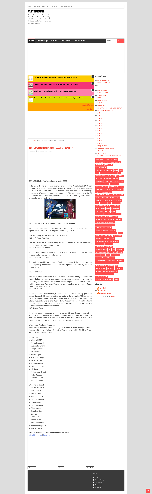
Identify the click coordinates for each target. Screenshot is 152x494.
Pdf (98, 113)
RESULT (120, 233)
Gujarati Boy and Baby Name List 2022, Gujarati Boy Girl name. (56, 77)
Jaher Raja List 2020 (117, 194)
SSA (113, 249)
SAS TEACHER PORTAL (102, 241)
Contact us (98, 485)
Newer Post (32, 468)
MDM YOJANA (102, 100)
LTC (110, 203)
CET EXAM (103, 173)
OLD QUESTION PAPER (115, 214)
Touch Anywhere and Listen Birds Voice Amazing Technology (55, 91)
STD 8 (99, 141)
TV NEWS (98, 271)
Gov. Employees (118, 181)
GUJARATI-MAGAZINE (102, 186)
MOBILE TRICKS (100, 208)
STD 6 (99, 135)
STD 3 (99, 128)
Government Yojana (102, 159)
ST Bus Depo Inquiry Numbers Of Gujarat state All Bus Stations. (56, 84)
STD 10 (99, 118)
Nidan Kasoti (115, 208)
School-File (99, 244)
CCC (97, 173)
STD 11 (99, 120)
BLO (121, 170)
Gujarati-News (102, 90)
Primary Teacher (80, 41)
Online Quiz (99, 216)
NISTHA (113, 211)
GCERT (106, 181)
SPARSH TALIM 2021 (101, 249)
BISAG (116, 170)
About (30, 6)
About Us (98, 487)
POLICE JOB (111, 219)
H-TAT (121, 186)
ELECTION (115, 178)
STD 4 (99, 130)
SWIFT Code (111, 260)
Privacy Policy (46, 6)
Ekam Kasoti (107, 178)
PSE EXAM (112, 230)
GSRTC (112, 184)
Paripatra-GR (55, 41)
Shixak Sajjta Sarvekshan (104, 246)
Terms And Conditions (66, 6)
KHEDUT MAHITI (108, 200)
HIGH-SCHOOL (119, 189)
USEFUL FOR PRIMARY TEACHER (109, 156)
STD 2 (99, 125)
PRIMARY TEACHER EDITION (103, 227)
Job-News (99, 200)
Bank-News (108, 164)
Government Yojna (42, 41)
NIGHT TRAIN (99, 211)
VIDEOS (116, 279)
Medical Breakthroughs (103, 205)
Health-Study (109, 189)
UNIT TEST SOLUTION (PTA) (110, 271)
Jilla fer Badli (101, 95)
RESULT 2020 (99, 235)
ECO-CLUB (99, 178)
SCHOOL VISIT (114, 241)
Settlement (108, 244)
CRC (99, 85)
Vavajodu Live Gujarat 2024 (104, 279)
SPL (109, 249)
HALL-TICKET (99, 189)
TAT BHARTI (120, 260)
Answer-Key (99, 164)
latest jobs (117, 200)
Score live (46, 435)
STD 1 (99, 115)
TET (116, 265)
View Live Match (35, 435)
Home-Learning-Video (102, 194)
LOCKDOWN (103, 203)
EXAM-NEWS (99, 181)
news (108, 208)
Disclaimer (55, 6)
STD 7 (99, 138)
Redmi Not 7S (113, 233)
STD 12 (99, 123)
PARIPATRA (101, 105)
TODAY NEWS (102, 153)
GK (98, 88)
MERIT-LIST (116, 205)
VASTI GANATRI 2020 (101, 276)
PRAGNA (118, 219)
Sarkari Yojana (109, 238)
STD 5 (99, 133)
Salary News (117, 235)
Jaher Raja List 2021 (102, 197)
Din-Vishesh (119, 175)
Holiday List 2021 (103, 93)
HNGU (97, 192)
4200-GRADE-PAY (103, 80)
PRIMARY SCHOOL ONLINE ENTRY (109, 108)
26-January (114, 159)
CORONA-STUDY (112, 173)
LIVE (51, 151)
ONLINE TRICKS (109, 216)
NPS (106, 214)
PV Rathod (102, 290)
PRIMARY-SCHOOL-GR (105, 110)
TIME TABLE (101, 151)
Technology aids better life (105, 265)
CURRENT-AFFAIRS (101, 175)
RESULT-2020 (108, 235)
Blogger (113, 296)
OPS (116, 216)
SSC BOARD (119, 249)
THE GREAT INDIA (100, 268)
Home (31, 41)
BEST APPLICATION (104, 83)
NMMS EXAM (99, 214)
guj (117, 184)
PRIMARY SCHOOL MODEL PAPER (105, 222)
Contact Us (37, 6)
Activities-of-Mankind (113, 162)
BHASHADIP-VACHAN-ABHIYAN (104, 170)
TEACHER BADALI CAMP (106, 148)
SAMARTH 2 (99, 238)
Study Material (67, 41)
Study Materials (102, 146)
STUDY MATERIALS (36, 11)
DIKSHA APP (111, 175)
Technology (114, 263)
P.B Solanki (102, 288)
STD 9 (99, 143)
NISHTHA (100, 103)
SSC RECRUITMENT (101, 252)
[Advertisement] (89, 23)
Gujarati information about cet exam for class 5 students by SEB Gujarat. (59, 98)
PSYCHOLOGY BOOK (101, 233)
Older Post (90, 468)
